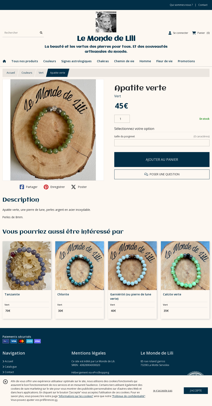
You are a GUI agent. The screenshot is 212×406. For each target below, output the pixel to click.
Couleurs (27, 72)
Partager (28, 186)
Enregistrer (54, 186)
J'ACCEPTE (196, 390)
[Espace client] (178, 33)
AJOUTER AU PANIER (162, 159)
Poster (79, 186)
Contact (202, 5)
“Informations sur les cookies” (75, 396)
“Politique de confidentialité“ (128, 396)
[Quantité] (122, 119)
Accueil (11, 72)
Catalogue (9, 366)
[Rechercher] (41, 33)
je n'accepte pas (162, 390)
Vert (41, 72)
